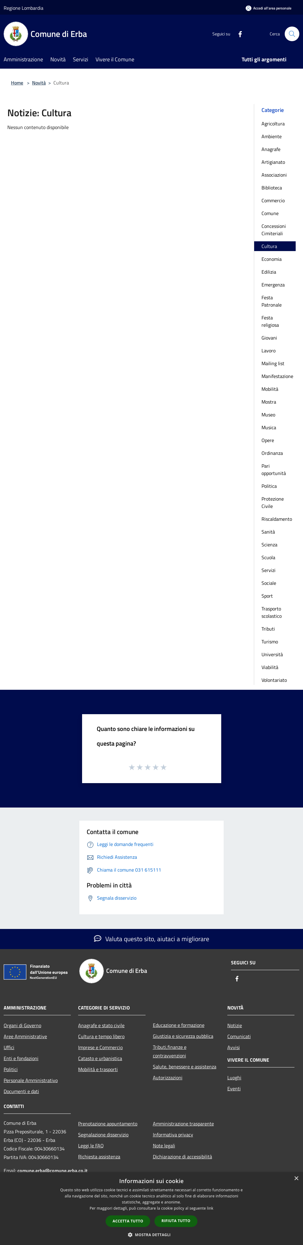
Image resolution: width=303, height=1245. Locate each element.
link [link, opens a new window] (210, 1208)
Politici (11, 1069)
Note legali (164, 1145)
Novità (39, 82)
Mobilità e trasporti (98, 1069)
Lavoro (269, 350)
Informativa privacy (173, 1134)
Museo (268, 414)
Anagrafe (271, 149)
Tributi (268, 628)
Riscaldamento (277, 519)
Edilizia (269, 271)
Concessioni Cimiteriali (274, 229)
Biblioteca (272, 187)
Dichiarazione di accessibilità (182, 1156)
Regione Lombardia (23, 8)
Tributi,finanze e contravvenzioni (169, 1051)
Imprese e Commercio (100, 1047)
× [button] (296, 1178)
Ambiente (272, 136)
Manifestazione (277, 376)
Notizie (234, 1025)
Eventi (234, 1088)
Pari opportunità (274, 469)
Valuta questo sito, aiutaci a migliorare (151, 939)
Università (272, 654)
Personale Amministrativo (31, 1080)
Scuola (268, 557)
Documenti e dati (21, 1091)
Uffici (9, 1047)
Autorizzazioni (167, 1077)
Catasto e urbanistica (100, 1058)
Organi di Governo (22, 1025)
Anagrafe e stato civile (101, 1025)
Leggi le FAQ (91, 1145)
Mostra (269, 401)
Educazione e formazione (178, 1025)
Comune (270, 213)
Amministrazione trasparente (183, 1123)
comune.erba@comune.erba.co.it (52, 1170)
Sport (267, 595)
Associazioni (274, 174)
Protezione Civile (273, 502)
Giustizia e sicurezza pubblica (183, 1036)
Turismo (270, 641)
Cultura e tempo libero (101, 1036)
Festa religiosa (270, 321)
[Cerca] (292, 34)
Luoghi (234, 1077)
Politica (269, 486)
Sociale (269, 583)
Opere (268, 440)
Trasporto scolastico (272, 612)
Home (17, 82)
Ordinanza (272, 453)
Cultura (269, 246)
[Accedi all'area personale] (268, 8)
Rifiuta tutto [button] (175, 1220)
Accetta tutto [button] (128, 1221)
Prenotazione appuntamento (107, 1123)
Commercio (273, 200)
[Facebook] (238, 34)
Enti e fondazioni (21, 1058)
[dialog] (151, 1208)
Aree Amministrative (25, 1036)
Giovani (269, 337)
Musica (269, 427)
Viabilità (270, 667)
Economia (272, 259)
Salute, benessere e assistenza (184, 1066)
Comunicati (239, 1036)
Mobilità (270, 389)
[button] (151, 1235)
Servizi (269, 570)
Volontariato (274, 680)
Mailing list (273, 363)
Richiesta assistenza (99, 1156)
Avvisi (233, 1047)
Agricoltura (273, 123)
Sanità (268, 531)
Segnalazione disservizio (103, 1134)
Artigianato (273, 162)
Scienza (269, 544)
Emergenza (273, 284)
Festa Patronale (272, 301)
